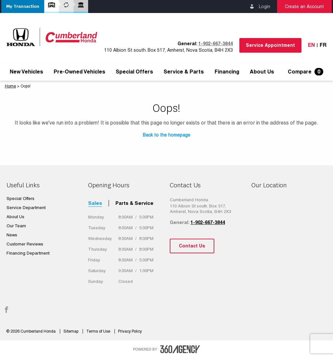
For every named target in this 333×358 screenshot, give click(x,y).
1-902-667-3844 (215, 43)
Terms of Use (98, 331)
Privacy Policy (130, 331)
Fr (323, 45)
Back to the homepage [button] (166, 135)
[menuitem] (26, 72)
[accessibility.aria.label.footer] (180, 349)
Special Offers (134, 71)
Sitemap (71, 331)
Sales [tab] (95, 203)
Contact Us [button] (192, 245)
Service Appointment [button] (270, 45)
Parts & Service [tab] (134, 203)
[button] (22, 6)
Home (10, 86)
